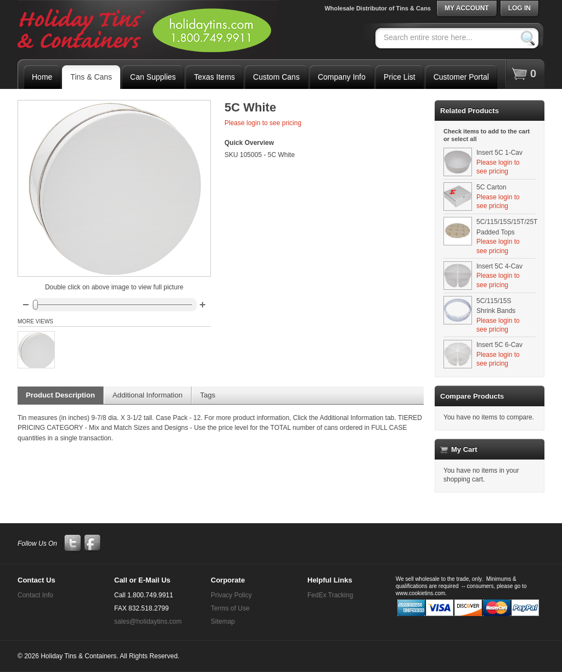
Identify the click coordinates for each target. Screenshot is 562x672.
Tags (208, 395)
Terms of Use (230, 608)
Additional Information (148, 395)
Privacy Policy (231, 595)
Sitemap (223, 621)
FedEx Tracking (330, 595)
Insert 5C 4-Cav (499, 266)
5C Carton (491, 187)
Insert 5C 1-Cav (499, 152)
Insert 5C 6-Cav (499, 345)
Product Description (60, 395)
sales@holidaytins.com (148, 621)
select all (463, 139)
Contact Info (35, 595)
